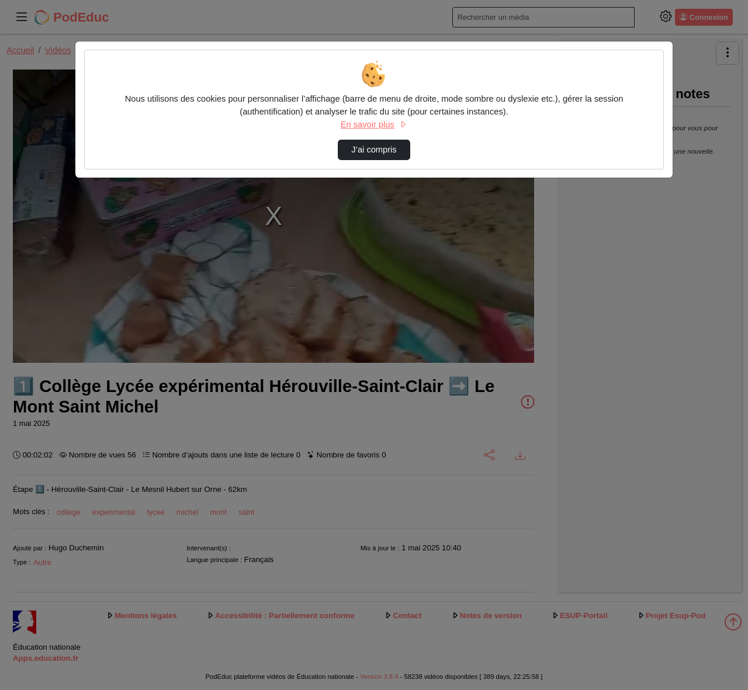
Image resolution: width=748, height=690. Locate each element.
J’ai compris (373, 149)
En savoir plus (374, 124)
